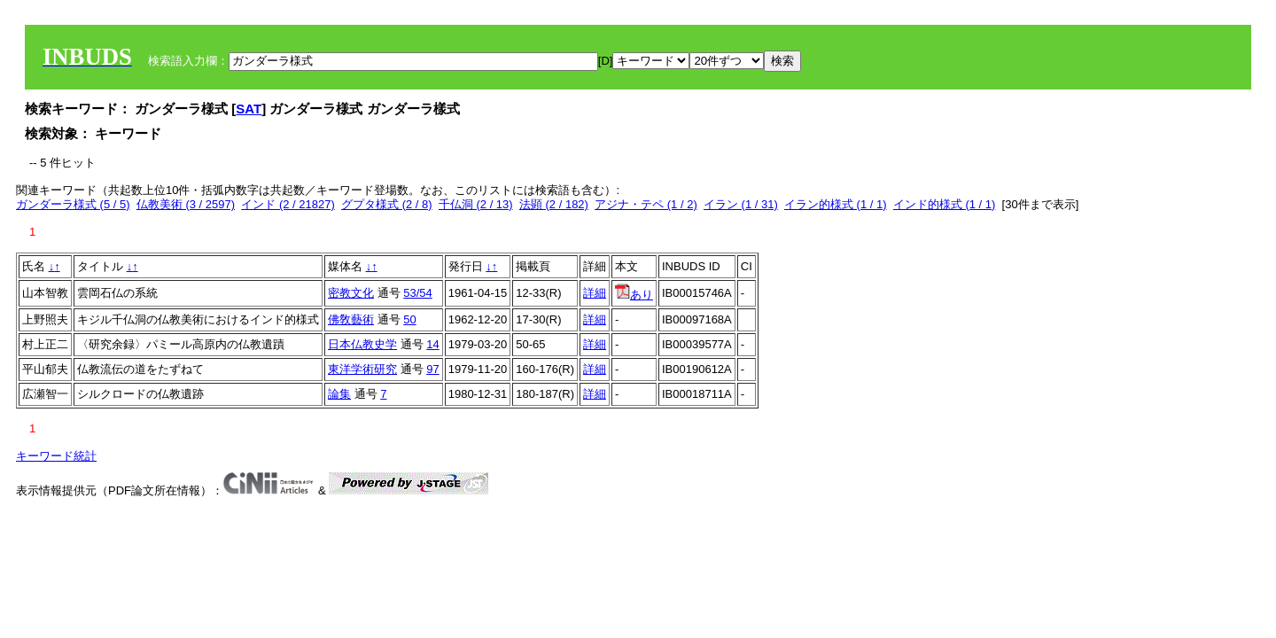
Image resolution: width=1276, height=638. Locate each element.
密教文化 (351, 293)
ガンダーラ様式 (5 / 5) (73, 204)
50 (409, 319)
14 (432, 344)
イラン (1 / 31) (741, 204)
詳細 (594, 293)
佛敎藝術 (351, 319)
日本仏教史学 (362, 344)
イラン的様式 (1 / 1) (835, 204)
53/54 (417, 293)
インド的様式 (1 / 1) (944, 204)
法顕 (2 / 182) (553, 204)
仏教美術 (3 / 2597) (185, 204)
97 (432, 369)
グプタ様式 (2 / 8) (386, 204)
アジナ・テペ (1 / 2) (646, 204)
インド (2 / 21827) (288, 204)
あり (634, 294)
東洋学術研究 (362, 369)
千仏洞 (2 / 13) (476, 204)
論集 (339, 394)
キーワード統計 (56, 456)
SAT (248, 108)
